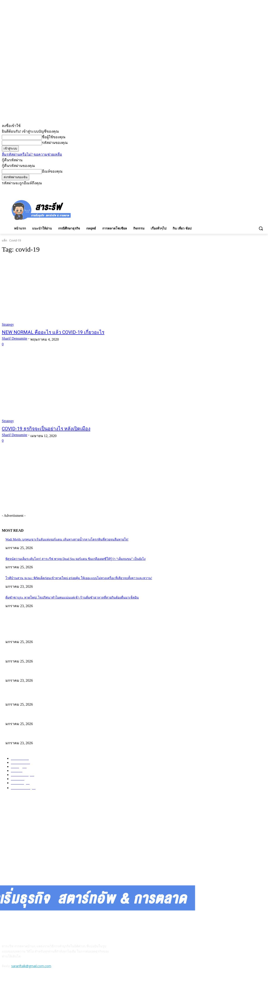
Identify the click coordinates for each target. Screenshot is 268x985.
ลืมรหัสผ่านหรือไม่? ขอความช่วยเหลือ (32, 154)
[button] (260, 228)
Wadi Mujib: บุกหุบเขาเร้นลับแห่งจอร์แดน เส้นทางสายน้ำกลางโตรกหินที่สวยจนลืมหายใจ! (66, 539)
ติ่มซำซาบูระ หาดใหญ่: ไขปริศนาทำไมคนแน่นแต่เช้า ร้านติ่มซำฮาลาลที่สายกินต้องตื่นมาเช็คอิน (72, 597)
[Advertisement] (117, 209)
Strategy (8, 324)
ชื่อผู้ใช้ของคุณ (53, 137)
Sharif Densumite (14, 338)
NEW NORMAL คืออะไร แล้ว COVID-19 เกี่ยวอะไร (53, 332)
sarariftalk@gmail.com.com (31, 966)
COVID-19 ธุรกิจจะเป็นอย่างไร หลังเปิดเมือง (46, 428)
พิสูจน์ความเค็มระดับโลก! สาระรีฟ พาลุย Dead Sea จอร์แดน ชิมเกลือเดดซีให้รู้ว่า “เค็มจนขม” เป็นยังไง (75, 559)
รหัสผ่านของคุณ (55, 143)
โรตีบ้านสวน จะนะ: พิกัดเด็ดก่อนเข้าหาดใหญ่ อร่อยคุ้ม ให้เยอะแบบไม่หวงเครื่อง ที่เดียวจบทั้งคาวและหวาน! (78, 578)
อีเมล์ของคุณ (52, 171)
